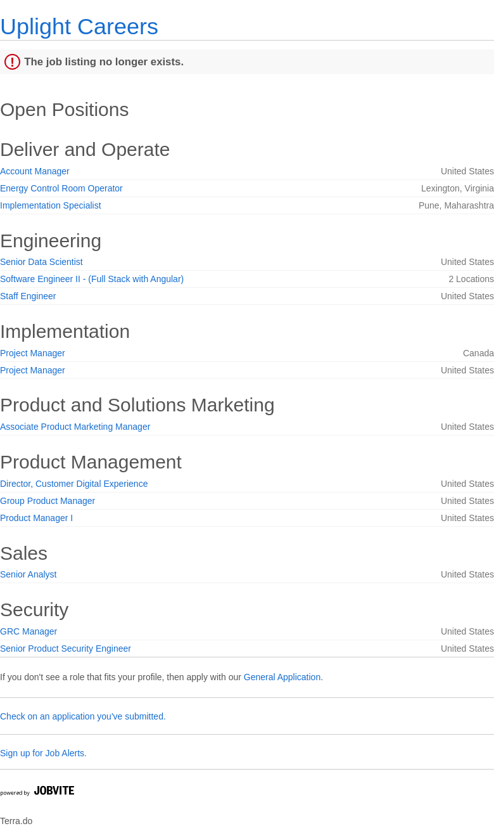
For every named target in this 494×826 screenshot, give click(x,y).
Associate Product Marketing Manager (75, 427)
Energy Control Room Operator (61, 188)
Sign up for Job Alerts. (43, 753)
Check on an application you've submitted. (83, 716)
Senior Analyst (28, 574)
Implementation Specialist (50, 205)
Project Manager (32, 353)
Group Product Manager (47, 501)
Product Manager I (36, 518)
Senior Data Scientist (41, 262)
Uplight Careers (79, 26)
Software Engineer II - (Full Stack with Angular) (92, 279)
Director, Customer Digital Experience (74, 484)
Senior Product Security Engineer (65, 648)
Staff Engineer (28, 296)
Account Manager (35, 171)
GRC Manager (28, 631)
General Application (282, 677)
